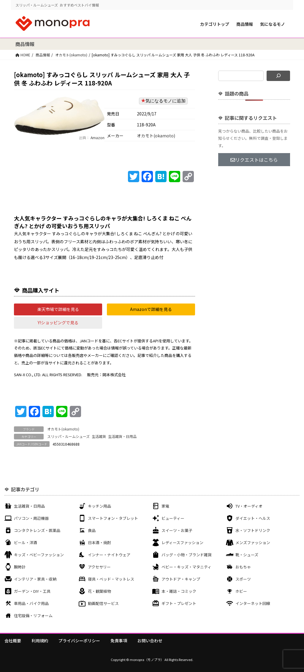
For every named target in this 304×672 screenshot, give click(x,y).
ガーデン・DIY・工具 (32, 591)
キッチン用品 (99, 506)
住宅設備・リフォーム (33, 615)
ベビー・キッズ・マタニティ (186, 567)
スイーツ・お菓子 (177, 530)
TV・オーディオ (248, 506)
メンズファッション (252, 542)
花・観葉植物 (99, 591)
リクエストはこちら (254, 159)
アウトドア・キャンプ (181, 579)
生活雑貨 (99, 436)
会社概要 (12, 641)
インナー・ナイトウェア (109, 554)
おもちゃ (243, 567)
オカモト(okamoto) (71, 54)
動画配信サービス (103, 603)
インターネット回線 (252, 603)
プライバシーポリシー (79, 641)
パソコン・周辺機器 (31, 518)
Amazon (97, 137)
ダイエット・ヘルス (252, 518)
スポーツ (243, 579)
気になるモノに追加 (163, 100)
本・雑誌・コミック (179, 591)
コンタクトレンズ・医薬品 (37, 530)
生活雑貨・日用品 (122, 436)
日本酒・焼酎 (99, 542)
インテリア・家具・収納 (35, 579)
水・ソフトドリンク (252, 530)
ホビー (241, 591)
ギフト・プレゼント (179, 603)
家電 (165, 506)
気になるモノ (272, 24)
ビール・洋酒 (25, 542)
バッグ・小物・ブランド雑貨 (187, 554)
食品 (92, 530)
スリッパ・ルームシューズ (68, 436)
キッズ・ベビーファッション (39, 554)
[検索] (278, 76)
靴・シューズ (246, 554)
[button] (58, 309)
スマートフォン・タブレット (113, 518)
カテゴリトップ (214, 24)
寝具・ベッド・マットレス (111, 579)
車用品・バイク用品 (31, 603)
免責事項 (118, 641)
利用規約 (39, 641)
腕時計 (20, 567)
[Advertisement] (254, 266)
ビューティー (173, 518)
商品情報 (244, 24)
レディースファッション (182, 542)
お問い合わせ (149, 641)
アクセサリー (99, 567)
